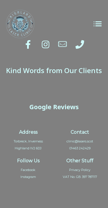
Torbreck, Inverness (28, 141)
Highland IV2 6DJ (28, 148)
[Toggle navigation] (97, 24)
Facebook (28, 170)
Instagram (28, 177)
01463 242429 (79, 148)
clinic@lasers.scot (80, 141)
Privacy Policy (79, 170)
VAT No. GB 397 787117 (80, 177)
